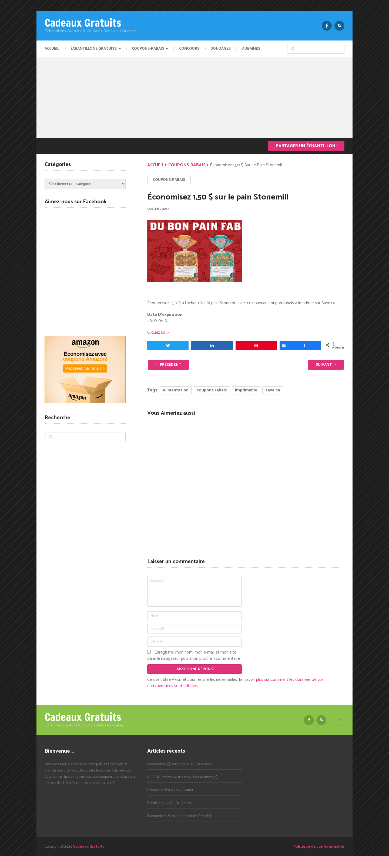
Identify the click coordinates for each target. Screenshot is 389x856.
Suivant (326, 365)
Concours (189, 49)
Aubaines (251, 49)
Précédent (168, 365)
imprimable (246, 390)
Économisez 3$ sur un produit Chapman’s (179, 764)
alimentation (176, 390)
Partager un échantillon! (306, 146)
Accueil (52, 49)
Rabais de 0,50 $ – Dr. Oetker (169, 803)
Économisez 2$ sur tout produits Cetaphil (179, 816)
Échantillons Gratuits (94, 49)
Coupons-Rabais (148, 49)
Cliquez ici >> (158, 332)
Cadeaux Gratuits (83, 22)
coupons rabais (212, 390)
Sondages (221, 49)
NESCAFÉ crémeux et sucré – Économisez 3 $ (182, 777)
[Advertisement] (194, 97)
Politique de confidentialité (318, 847)
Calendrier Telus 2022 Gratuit (170, 790)
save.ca (272, 390)
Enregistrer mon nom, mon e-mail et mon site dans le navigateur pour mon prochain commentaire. (194, 655)
